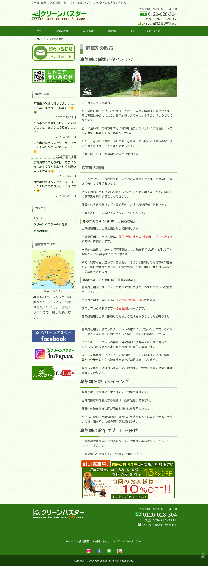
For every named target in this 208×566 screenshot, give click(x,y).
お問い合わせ (102, 541)
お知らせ (39, 217)
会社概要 (84, 541)
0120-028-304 (162, 14)
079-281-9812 (165, 19)
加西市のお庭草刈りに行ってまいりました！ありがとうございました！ (54, 127)
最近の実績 (40, 231)
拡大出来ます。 (53, 271)
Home (69, 541)
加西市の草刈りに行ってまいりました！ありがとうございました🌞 (54, 147)
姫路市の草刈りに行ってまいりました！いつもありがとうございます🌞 (54, 186)
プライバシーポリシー (128, 541)
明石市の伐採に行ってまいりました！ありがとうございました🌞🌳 (54, 108)
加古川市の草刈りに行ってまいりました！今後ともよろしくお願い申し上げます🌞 (54, 167)
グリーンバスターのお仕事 (50, 224)
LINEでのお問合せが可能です (157, 23)
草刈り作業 (100, 141)
